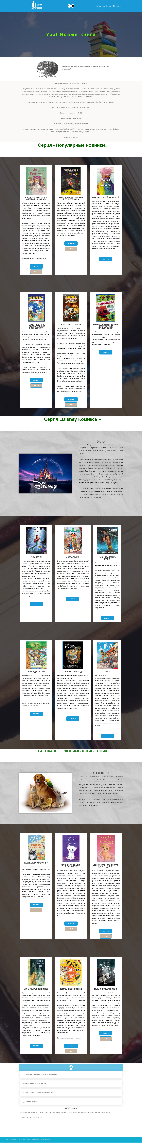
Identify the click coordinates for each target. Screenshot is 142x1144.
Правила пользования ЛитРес (34, 1085)
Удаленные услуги (30, 1103)
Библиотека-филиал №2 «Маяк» (108, 6)
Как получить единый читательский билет (40, 1076)
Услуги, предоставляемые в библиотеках (39, 1094)
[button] (71, 1076)
